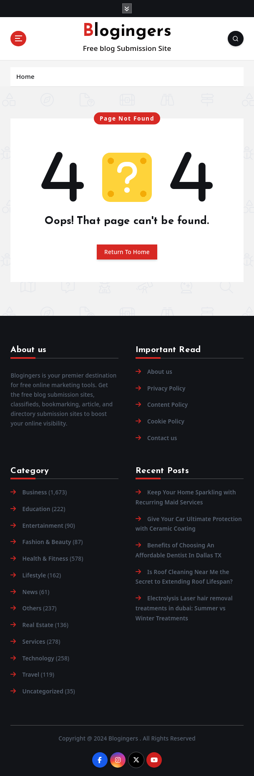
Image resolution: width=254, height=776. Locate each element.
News (30, 592)
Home (25, 76)
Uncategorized (43, 691)
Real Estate (38, 625)
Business (35, 492)
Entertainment (43, 525)
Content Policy (167, 404)
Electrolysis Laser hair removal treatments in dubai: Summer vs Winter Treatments (184, 608)
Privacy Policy (166, 388)
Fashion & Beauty (47, 542)
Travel (31, 674)
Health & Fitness (45, 558)
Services (34, 641)
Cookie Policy (165, 421)
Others (32, 608)
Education (36, 509)
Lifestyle (34, 575)
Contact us (162, 438)
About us (159, 371)
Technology (39, 658)
